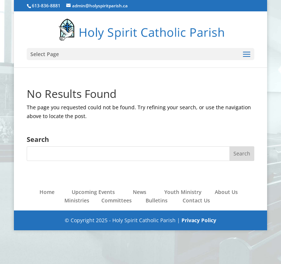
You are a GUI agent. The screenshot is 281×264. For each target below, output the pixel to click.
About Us (226, 191)
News (139, 191)
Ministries (76, 200)
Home (47, 191)
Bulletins (157, 200)
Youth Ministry (183, 191)
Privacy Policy (198, 220)
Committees (116, 200)
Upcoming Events (93, 191)
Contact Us (196, 200)
